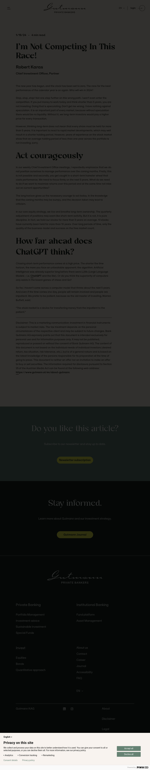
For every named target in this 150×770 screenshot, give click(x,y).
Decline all (128, 754)
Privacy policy (28, 760)
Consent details (10, 760)
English (8, 737)
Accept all (128, 748)
